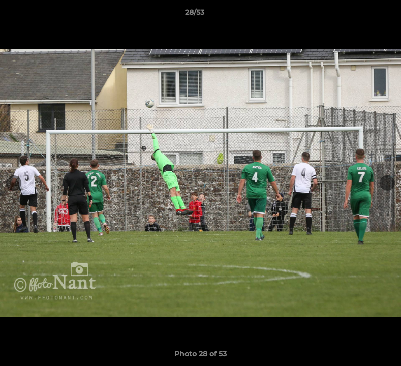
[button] (358, 14)
